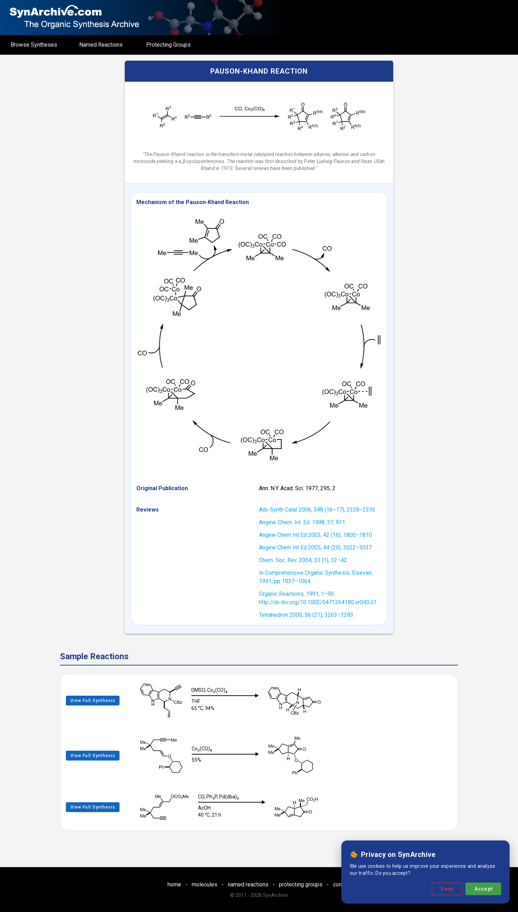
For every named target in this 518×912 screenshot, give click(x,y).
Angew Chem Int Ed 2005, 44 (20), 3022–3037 (315, 547)
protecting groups (300, 884)
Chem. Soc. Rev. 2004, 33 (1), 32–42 (303, 560)
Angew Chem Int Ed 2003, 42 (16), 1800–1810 (315, 535)
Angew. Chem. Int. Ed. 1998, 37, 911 (302, 522)
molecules (204, 884)
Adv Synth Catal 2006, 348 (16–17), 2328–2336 (317, 509)
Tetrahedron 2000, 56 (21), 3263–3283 (306, 615)
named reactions (248, 884)
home (174, 884)
